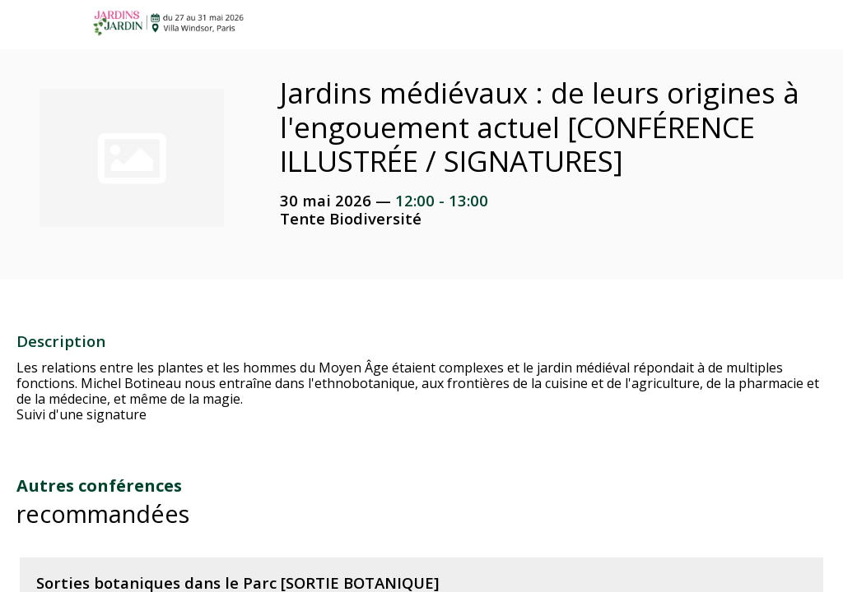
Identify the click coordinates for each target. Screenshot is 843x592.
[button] (24, 24)
